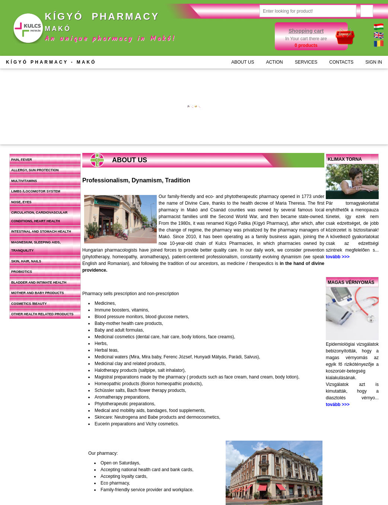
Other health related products (42, 314)
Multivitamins (24, 181)
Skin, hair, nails (26, 261)
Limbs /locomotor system (35, 191)
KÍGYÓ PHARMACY (51, 62)
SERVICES (306, 62)
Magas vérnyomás (351, 282)
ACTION (274, 62)
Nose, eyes (21, 202)
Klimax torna (345, 159)
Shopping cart (306, 31)
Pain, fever (21, 160)
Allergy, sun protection (35, 170)
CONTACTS (341, 62)
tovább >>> (338, 256)
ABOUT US (242, 62)
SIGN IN (373, 62)
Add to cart (160, 133)
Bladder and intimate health (38, 282)
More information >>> (147, 118)
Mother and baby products (37, 293)
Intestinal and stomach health (41, 231)
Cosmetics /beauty (29, 304)
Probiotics (21, 272)
